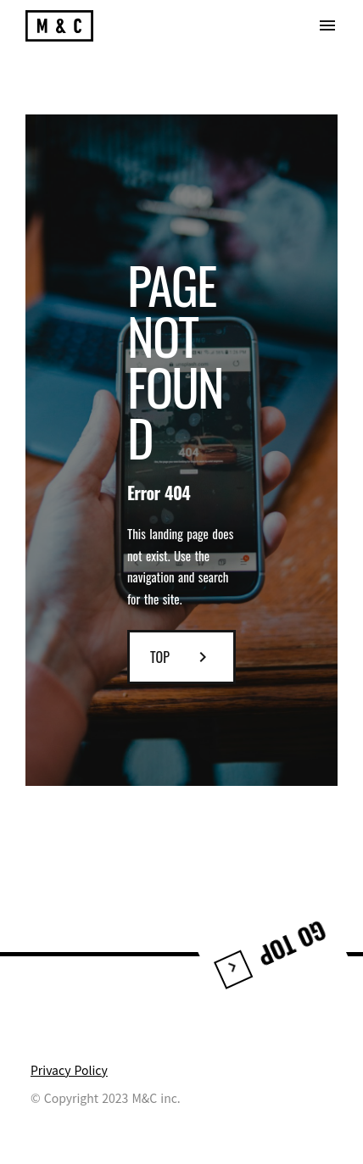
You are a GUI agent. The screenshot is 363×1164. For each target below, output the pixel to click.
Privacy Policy (69, 1069)
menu (327, 25)
